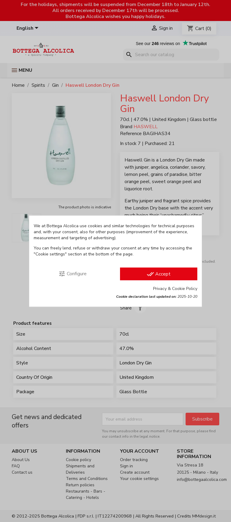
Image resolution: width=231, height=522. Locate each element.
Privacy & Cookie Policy (175, 288)
